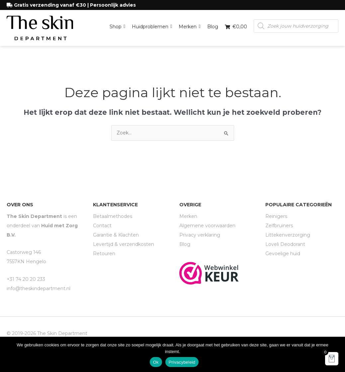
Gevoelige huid (282, 254)
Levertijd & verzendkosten (123, 244)
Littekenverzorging (287, 235)
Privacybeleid (182, 362)
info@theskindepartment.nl (38, 288)
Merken (189, 25)
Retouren (104, 254)
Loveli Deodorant (285, 244)
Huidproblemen (152, 25)
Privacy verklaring (199, 235)
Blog (212, 27)
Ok (156, 362)
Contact (102, 226)
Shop (117, 25)
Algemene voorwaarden (207, 226)
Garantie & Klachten (116, 235)
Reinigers (276, 216)
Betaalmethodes (112, 216)
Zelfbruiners (279, 226)
